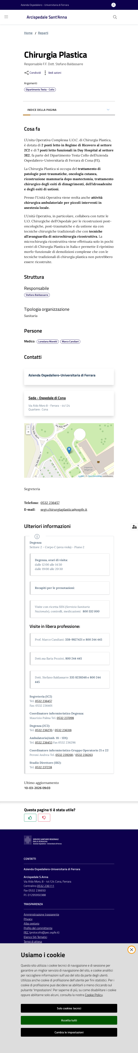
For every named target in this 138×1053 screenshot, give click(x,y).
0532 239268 (64, 755)
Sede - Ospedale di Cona (47, 398)
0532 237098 (65, 718)
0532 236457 (50, 503)
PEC (26, 933)
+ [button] (28, 428)
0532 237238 (43, 768)
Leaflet (81, 477)
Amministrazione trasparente (41, 915)
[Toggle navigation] (6, 17)
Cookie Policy (94, 994)
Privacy (28, 919)
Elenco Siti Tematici (35, 937)
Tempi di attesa (33, 942)
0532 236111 (45, 886)
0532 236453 (43, 743)
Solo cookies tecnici (69, 1008)
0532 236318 (63, 730)
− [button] (28, 432)
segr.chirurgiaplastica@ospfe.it (64, 510)
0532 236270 (43, 730)
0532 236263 (84, 755)
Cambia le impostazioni (69, 1032)
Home (28, 32)
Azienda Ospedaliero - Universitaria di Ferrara (45, 5)
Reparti (43, 32)
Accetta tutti (69, 1020)
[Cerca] (115, 17)
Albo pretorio (31, 924)
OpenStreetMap (95, 477)
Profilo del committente (38, 928)
